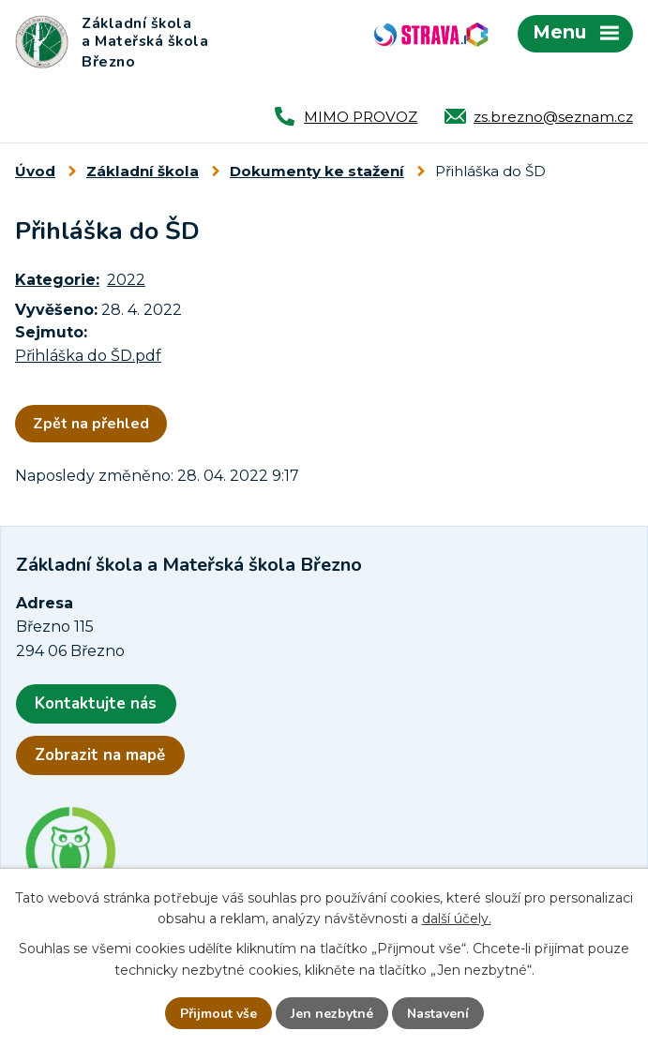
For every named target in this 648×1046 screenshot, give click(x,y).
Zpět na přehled (91, 423)
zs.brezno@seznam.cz (553, 117)
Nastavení (438, 1014)
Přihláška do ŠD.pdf (88, 356)
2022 (126, 280)
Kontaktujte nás (96, 703)
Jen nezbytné (332, 1014)
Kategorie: (57, 280)
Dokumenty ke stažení (317, 171)
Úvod (35, 171)
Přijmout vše (218, 1014)
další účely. (456, 918)
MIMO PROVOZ (360, 117)
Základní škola (142, 171)
